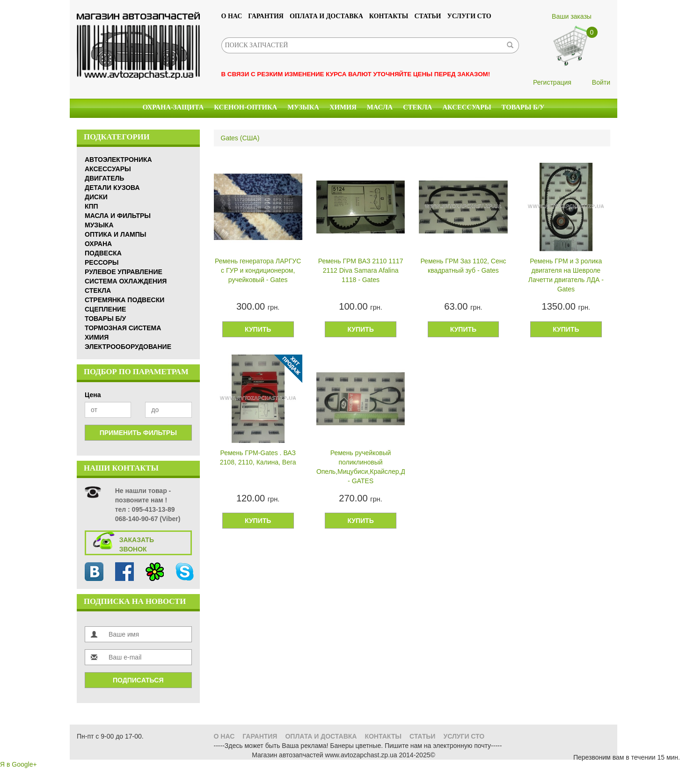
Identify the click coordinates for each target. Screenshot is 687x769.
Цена (93, 395)
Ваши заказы (572, 16)
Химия (343, 107)
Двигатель (104, 178)
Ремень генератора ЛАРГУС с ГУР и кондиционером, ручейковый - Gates (258, 270)
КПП (91, 206)
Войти (601, 82)
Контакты (389, 16)
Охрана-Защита (173, 107)
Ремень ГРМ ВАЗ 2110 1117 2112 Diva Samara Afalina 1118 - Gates (360, 270)
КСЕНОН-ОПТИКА (245, 107)
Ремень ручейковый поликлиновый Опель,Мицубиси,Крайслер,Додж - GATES (360, 467)
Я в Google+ (18, 764)
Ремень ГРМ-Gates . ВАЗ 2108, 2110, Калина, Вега (258, 457)
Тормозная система (123, 328)
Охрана (98, 243)
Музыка (303, 107)
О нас (231, 16)
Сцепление (105, 309)
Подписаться (138, 680)
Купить (258, 329)
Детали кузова (112, 187)
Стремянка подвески (124, 300)
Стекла (417, 107)
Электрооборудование (128, 346)
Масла (380, 107)
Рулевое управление (123, 272)
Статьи (427, 16)
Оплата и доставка (326, 16)
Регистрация (552, 82)
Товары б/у (523, 107)
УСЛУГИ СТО (469, 16)
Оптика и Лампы (115, 234)
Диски (96, 197)
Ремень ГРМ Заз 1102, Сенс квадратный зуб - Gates (463, 265)
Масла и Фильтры (118, 215)
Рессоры (101, 262)
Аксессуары (466, 107)
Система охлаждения (126, 281)
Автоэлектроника (118, 159)
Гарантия (266, 16)
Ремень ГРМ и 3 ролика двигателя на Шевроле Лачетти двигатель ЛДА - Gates (566, 275)
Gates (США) (240, 138)
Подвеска (103, 253)
